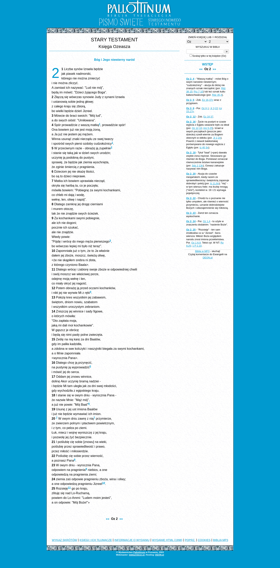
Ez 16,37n (207, 99)
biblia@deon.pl (136, 555)
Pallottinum (139, 552)
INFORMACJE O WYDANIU (132, 540)
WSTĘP (207, 64)
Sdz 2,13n (197, 165)
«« (107, 518)
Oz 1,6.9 (196, 242)
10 (103, 482)
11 (69, 487)
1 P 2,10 (196, 245)
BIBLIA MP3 (220, 540)
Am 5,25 (208, 128)
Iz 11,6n (214, 183)
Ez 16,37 (208, 116)
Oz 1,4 (206, 221)
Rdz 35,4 (217, 94)
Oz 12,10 (197, 128)
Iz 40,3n (204, 147)
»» (121, 518)
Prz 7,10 (198, 91)
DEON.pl (208, 257)
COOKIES (204, 540)
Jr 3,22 (214, 108)
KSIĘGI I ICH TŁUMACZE (96, 540)
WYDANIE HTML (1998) (167, 540)
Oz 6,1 (205, 108)
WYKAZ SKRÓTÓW (64, 540)
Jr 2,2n (217, 137)
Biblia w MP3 (202, 251)
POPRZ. (190, 540)
